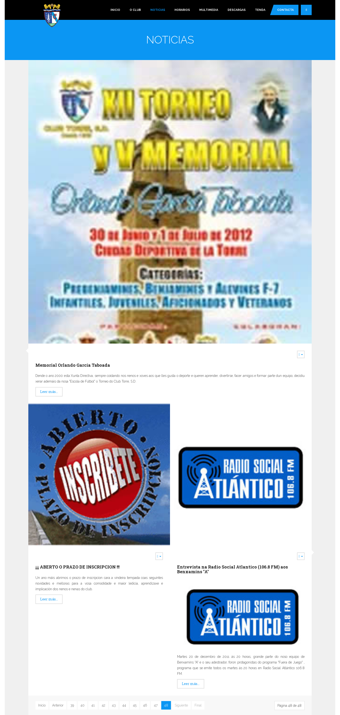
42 (103, 705)
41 (93, 705)
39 (72, 705)
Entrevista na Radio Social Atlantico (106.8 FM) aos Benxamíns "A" (232, 569)
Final (198, 705)
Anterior (58, 705)
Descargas (237, 10)
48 (166, 705)
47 (155, 705)
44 (124, 705)
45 (134, 705)
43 (114, 705)
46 (145, 705)
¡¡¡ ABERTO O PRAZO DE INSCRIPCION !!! (77, 567)
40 (83, 705)
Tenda (260, 10)
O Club (135, 10)
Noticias (157, 10)
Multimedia (208, 10)
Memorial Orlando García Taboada (72, 365)
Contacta (285, 10)
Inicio (115, 10)
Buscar (309, 12)
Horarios (182, 10)
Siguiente (181, 705)
